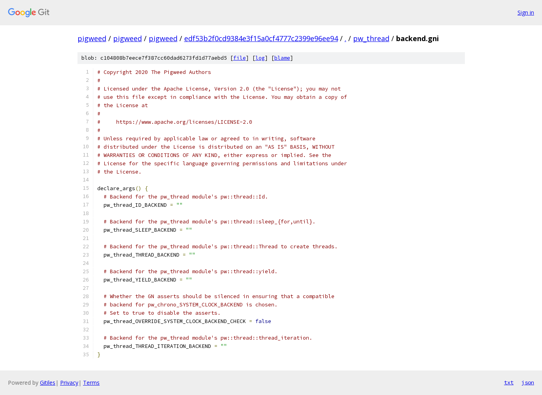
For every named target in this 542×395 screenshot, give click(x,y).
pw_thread (371, 38)
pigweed (91, 38)
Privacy (69, 382)
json (527, 382)
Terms (91, 382)
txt (509, 382)
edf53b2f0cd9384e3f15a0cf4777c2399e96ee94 (261, 38)
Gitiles (47, 382)
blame (282, 58)
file (239, 58)
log (260, 58)
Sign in (525, 12)
